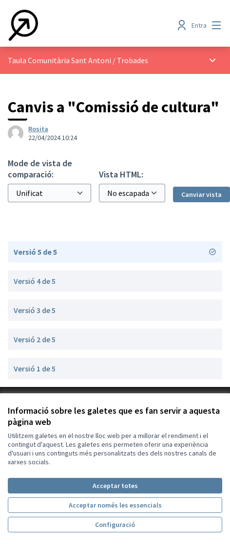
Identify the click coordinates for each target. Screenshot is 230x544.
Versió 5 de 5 (115, 252)
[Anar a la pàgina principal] (87, 25)
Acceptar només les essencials (115, 505)
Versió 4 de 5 (35, 281)
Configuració (115, 524)
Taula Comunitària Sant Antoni (59, 60)
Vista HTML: (121, 174)
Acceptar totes (115, 485)
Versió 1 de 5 (35, 368)
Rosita (38, 128)
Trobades (132, 60)
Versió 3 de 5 (35, 310)
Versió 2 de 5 (35, 339)
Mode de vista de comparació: (40, 169)
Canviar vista (201, 194)
